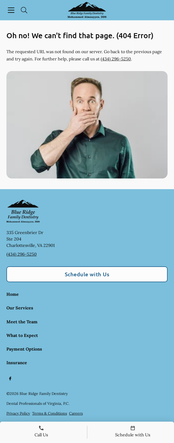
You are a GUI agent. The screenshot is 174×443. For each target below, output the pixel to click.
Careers (76, 413)
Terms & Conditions (49, 413)
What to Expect (22, 335)
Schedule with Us (87, 274)
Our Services (19, 307)
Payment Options (24, 349)
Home (12, 294)
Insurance (16, 362)
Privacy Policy (18, 413)
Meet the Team (21, 321)
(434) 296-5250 (116, 58)
